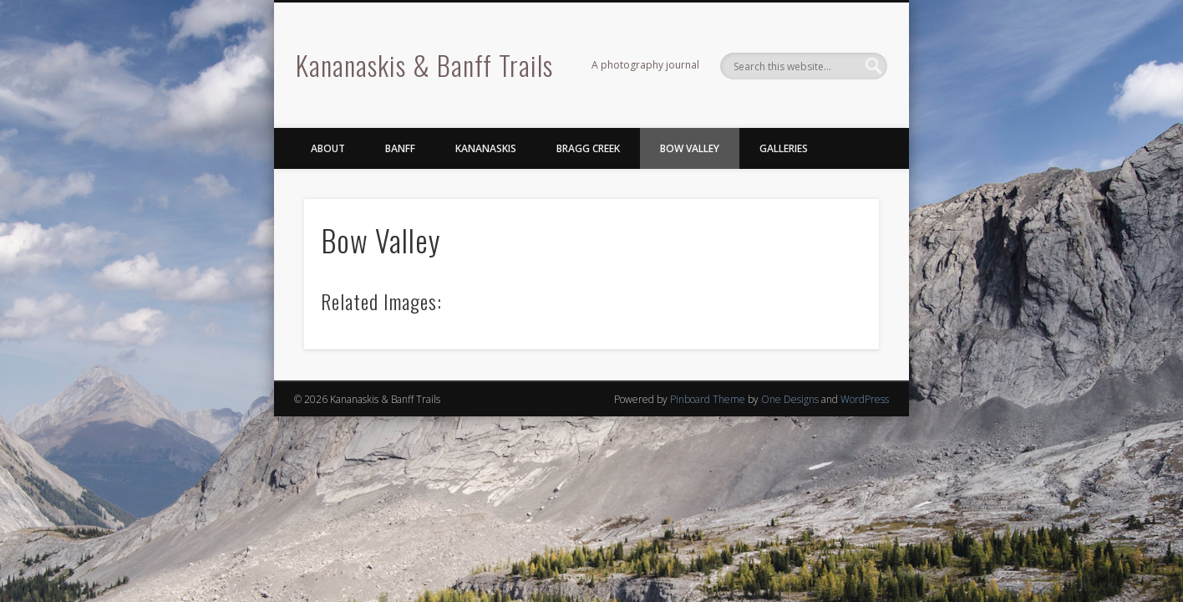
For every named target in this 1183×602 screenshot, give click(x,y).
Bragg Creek (588, 148)
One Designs (790, 399)
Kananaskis (485, 148)
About (328, 148)
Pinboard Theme (707, 399)
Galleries (783, 148)
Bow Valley (689, 148)
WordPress (864, 399)
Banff (400, 148)
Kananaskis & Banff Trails (424, 64)
